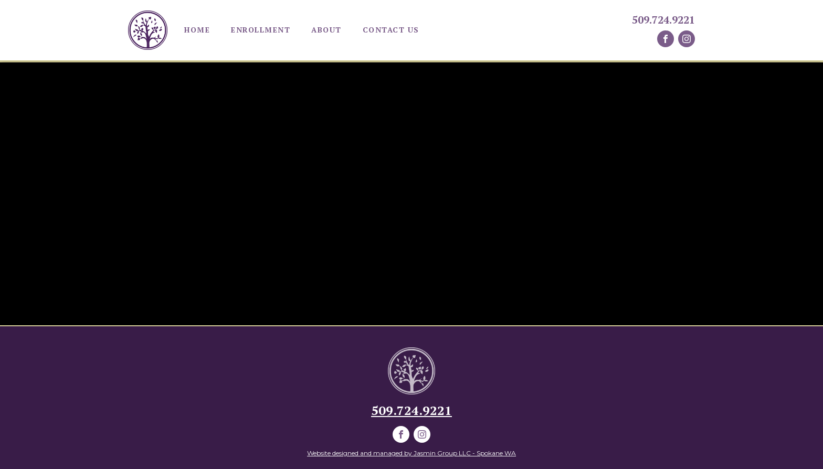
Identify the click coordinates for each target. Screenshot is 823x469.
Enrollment (260, 30)
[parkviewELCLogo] (411, 371)
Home (197, 30)
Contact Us (391, 30)
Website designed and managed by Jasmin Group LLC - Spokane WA (411, 453)
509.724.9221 (663, 20)
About (326, 30)
